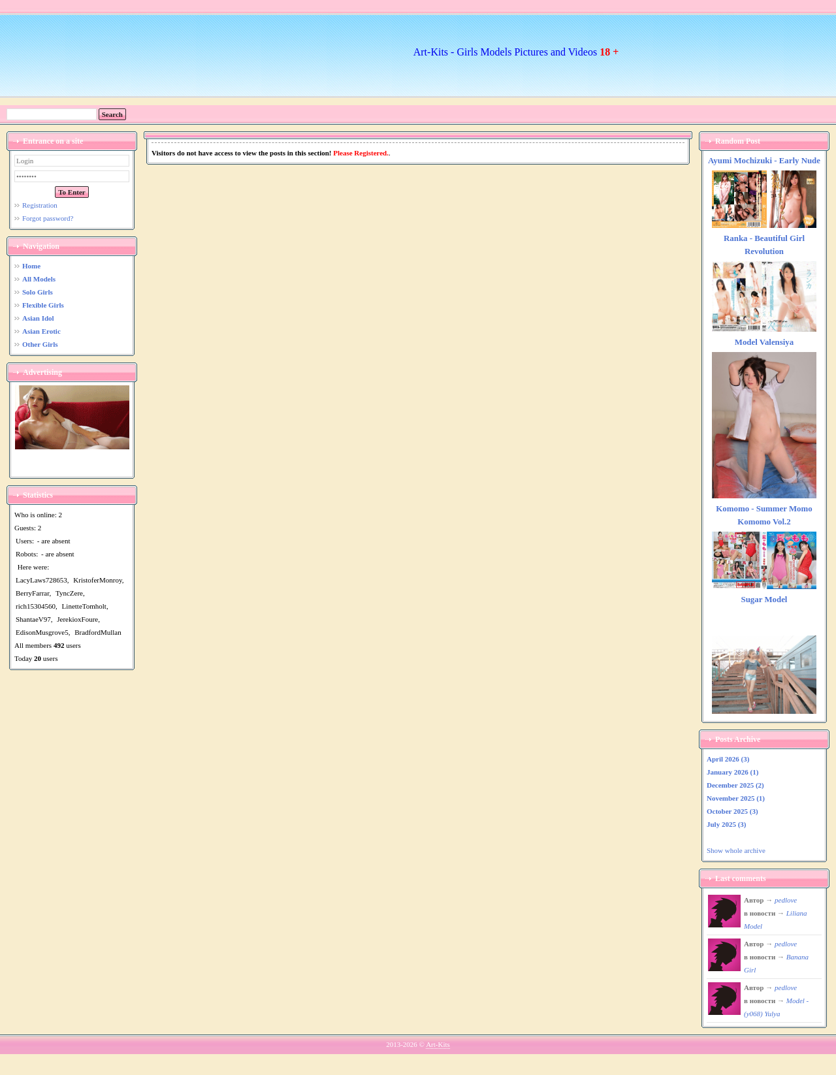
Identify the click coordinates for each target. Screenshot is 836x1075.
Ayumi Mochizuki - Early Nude (764, 160)
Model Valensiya (764, 342)
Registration (39, 205)
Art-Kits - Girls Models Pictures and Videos (516, 51)
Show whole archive (736, 850)
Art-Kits (438, 1044)
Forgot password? (47, 218)
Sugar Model (764, 599)
